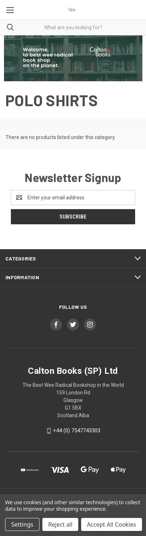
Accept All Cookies (111, 524)
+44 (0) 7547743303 (76, 430)
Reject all (60, 524)
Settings (22, 524)
